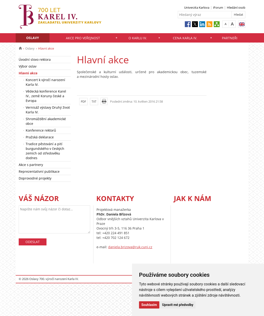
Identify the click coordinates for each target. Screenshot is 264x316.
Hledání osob (236, 7)
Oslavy (32, 38)
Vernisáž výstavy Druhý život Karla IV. (48, 109)
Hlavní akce (28, 73)
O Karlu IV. (137, 38)
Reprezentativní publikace (39, 171)
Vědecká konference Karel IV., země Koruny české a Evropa (46, 96)
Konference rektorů (41, 130)
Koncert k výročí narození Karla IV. (45, 82)
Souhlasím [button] (149, 305)
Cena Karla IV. (185, 38)
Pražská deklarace (40, 137)
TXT (94, 102)
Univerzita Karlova (196, 7)
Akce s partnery (31, 164)
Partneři (229, 38)
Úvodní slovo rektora (35, 59)
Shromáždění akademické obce (46, 121)
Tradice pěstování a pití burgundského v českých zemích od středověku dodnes (45, 151)
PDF (83, 102)
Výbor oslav (27, 66)
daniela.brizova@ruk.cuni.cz (130, 247)
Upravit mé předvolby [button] (177, 305)
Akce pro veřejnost (83, 38)
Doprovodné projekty (35, 178)
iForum (218, 7)
